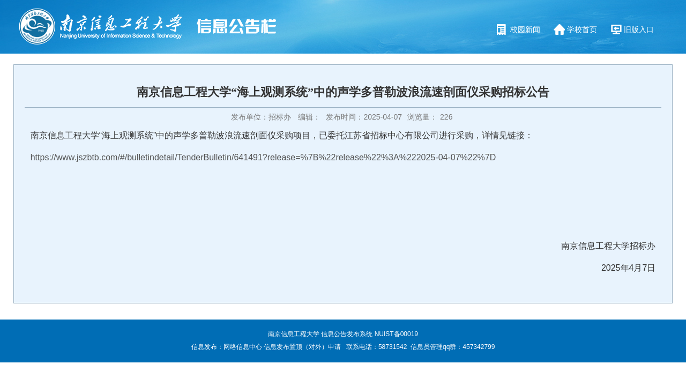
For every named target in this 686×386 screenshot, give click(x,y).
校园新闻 (525, 29)
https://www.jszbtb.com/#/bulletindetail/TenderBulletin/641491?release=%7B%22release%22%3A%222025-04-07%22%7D (263, 157)
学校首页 (582, 29)
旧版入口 (639, 29)
